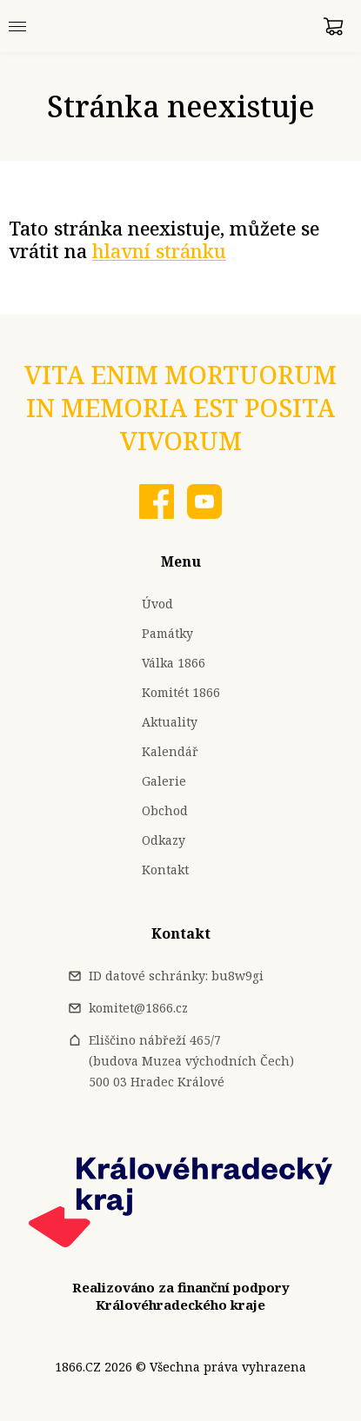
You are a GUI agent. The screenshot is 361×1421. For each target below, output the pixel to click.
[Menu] (17, 26)
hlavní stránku (159, 250)
